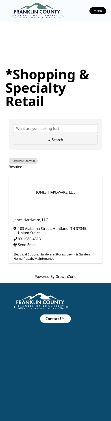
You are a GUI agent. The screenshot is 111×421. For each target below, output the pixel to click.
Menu (98, 11)
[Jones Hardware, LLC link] (55, 192)
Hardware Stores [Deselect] (23, 161)
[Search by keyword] (55, 128)
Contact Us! (55, 318)
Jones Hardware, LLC (30, 219)
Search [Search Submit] (55, 139)
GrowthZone (65, 276)
